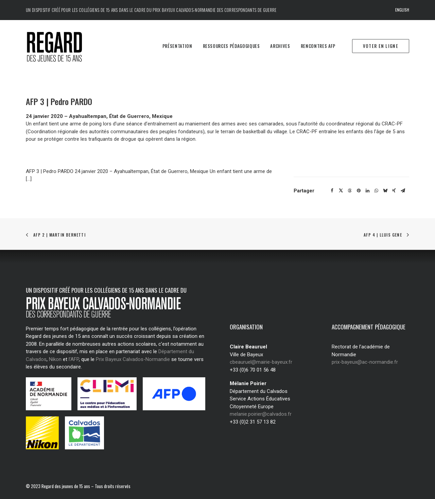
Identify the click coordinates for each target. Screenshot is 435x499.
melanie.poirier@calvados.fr (261, 414)
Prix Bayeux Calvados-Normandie (133, 359)
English (402, 10)
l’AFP (74, 359)
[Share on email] (403, 190)
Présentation (177, 45)
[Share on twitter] (341, 190)
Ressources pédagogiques (231, 45)
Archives (280, 45)
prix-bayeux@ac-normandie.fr (365, 362)
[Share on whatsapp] (376, 190)
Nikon (55, 359)
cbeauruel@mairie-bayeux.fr (261, 362)
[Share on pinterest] (358, 190)
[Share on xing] (394, 190)
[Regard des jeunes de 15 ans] (64, 46)
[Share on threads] (350, 190)
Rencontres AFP (318, 45)
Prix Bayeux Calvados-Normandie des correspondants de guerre (214, 9)
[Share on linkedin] (367, 190)
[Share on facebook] (332, 190)
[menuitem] (402, 10)
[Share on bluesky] (385, 190)
